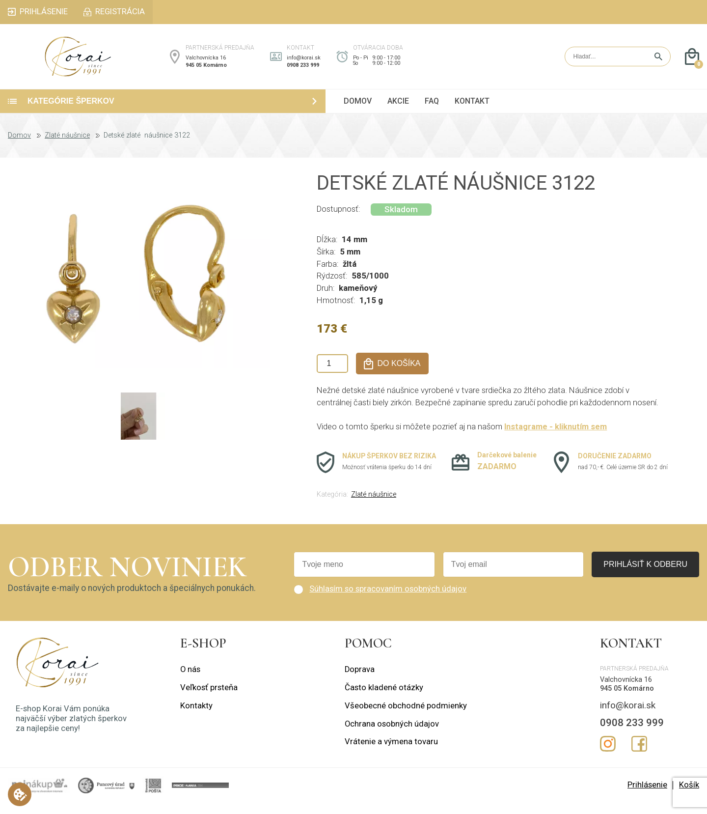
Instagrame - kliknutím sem (555, 438)
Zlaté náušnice (67, 146)
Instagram (608, 754)
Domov (19, 146)
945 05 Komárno (206, 70)
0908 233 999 (303, 70)
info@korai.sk (304, 63)
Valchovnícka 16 (206, 63)
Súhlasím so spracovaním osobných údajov (387, 599)
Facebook (639, 754)
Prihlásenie (647, 795)
